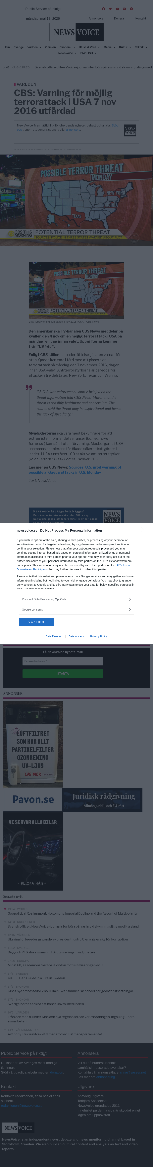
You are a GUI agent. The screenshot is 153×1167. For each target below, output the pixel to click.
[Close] (145, 531)
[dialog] (76, 583)
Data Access (76, 636)
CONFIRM (38, 621)
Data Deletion (53, 636)
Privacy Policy (99, 636)
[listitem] (76, 599)
